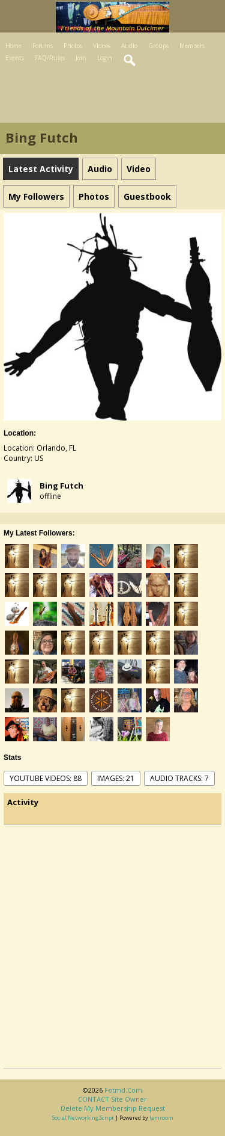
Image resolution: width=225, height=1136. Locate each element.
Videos (101, 46)
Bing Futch (61, 485)
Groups (158, 46)
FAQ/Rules (50, 58)
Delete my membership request (113, 1108)
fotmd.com (123, 1089)
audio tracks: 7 (179, 778)
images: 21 (115, 778)
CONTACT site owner (112, 1099)
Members (192, 46)
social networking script (83, 1118)
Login (104, 58)
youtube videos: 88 (46, 778)
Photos (73, 46)
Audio (129, 46)
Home (13, 46)
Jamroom (161, 1118)
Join (81, 58)
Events (14, 58)
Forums (42, 46)
